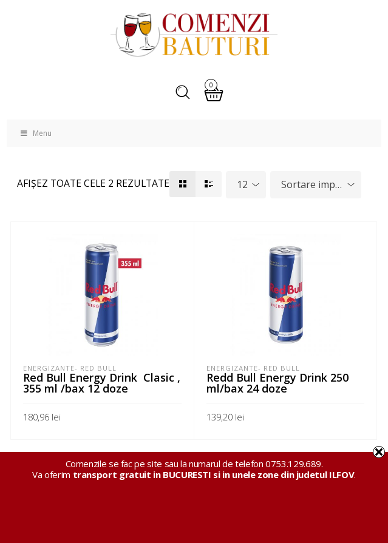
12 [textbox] (242, 184)
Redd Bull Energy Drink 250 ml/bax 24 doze (277, 383)
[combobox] (246, 184)
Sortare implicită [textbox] (318, 184)
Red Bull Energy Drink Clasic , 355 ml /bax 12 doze (101, 383)
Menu (35, 133)
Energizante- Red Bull (70, 368)
